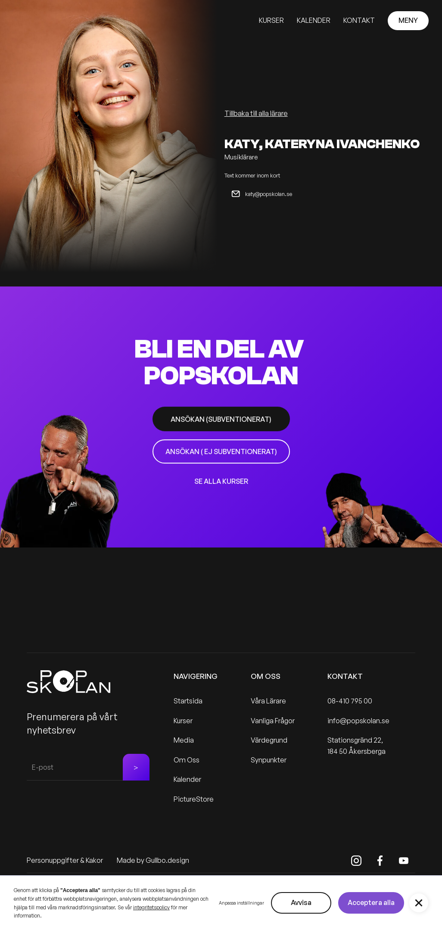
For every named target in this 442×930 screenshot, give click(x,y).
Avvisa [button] (301, 902)
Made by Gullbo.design (153, 860)
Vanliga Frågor (273, 720)
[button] (418, 902)
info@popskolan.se (358, 720)
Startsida (188, 701)
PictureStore (194, 799)
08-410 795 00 (349, 701)
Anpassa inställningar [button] (241, 902)
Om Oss (186, 760)
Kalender (187, 779)
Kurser (183, 720)
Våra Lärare (268, 701)
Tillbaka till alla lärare (256, 113)
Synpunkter (268, 760)
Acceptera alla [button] (371, 902)
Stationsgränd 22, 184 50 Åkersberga (356, 746)
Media (184, 740)
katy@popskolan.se (268, 193)
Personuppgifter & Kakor (65, 860)
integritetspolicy (151, 907)
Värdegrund (269, 740)
